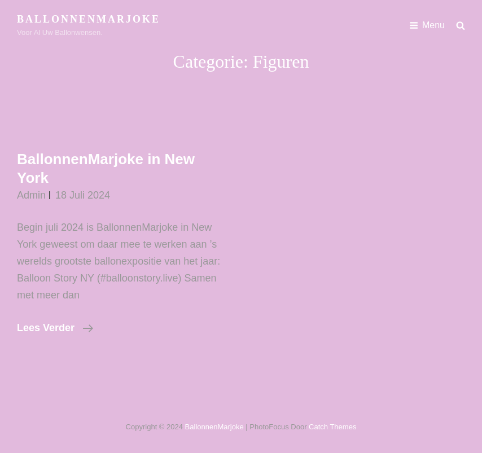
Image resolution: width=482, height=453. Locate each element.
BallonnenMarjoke (88, 19)
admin (31, 195)
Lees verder (55, 327)
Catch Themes (332, 427)
